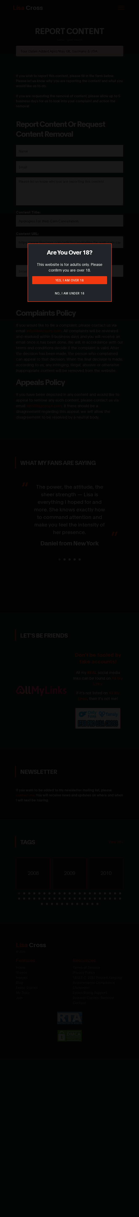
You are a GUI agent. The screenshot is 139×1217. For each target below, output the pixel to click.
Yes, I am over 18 (70, 280)
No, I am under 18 (69, 293)
